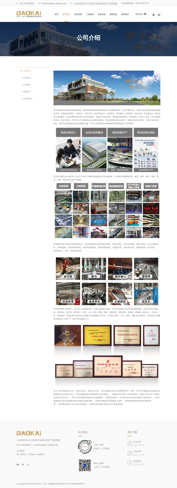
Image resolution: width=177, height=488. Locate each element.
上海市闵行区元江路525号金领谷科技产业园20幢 (94, 3)
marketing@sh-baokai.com (52, 3)
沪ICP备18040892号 (76, 484)
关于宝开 (66, 14)
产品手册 (137, 451)
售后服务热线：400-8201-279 (135, 3)
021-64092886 (25, 3)
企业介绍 (137, 441)
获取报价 (141, 14)
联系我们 (125, 14)
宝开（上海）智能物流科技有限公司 (52, 484)
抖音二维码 (99, 444)
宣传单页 (137, 461)
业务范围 (78, 14)
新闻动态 (113, 14)
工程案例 (90, 14)
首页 (56, 14)
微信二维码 (99, 463)
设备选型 (102, 14)
